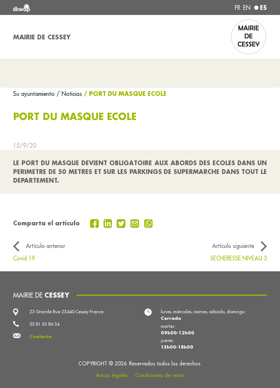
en (246, 7)
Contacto (41, 336)
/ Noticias (69, 93)
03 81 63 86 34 (44, 324)
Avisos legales (112, 375)
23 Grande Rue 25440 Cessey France (67, 311)
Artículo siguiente (233, 245)
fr (237, 7)
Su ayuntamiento (35, 93)
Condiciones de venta (159, 375)
